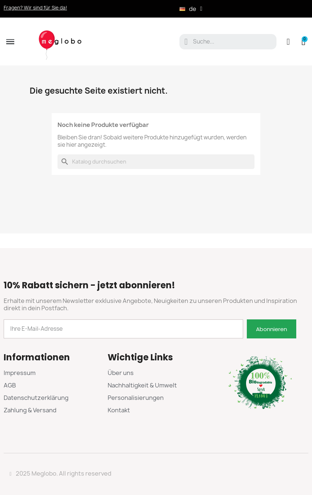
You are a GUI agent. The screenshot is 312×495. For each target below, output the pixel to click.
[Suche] (156, 161)
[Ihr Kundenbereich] (288, 41)
